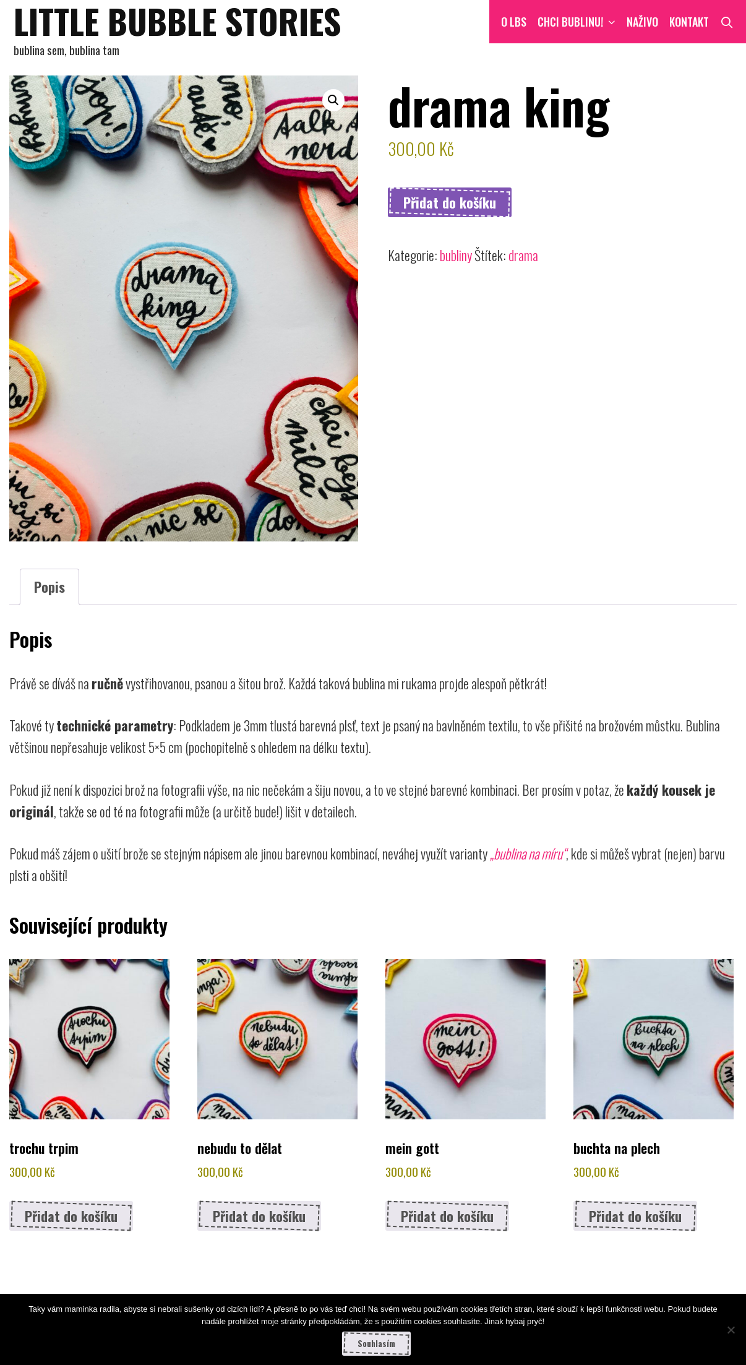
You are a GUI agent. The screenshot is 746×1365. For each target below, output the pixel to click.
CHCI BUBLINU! (579, 21)
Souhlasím (376, 1343)
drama (523, 255)
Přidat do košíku (449, 202)
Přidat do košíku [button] (71, 1216)
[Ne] (730, 1330)
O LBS (513, 22)
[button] (333, 100)
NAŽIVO (642, 22)
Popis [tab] (49, 586)
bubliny (456, 255)
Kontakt (689, 22)
